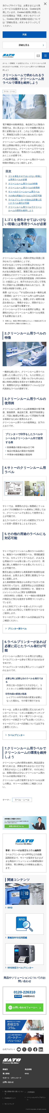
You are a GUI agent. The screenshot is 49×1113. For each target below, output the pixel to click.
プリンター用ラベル (17, 629)
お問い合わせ (8, 1082)
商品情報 (28, 1069)
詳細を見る (24, 45)
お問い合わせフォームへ (25, 1007)
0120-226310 (24, 992)
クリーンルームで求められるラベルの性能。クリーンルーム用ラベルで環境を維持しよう (24, 66)
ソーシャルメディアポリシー (36, 1099)
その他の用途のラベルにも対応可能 (25, 196)
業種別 (12, 63)
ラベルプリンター (16, 735)
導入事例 (6, 1074)
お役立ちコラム (23, 63)
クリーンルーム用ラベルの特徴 (23, 184)
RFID (27, 1074)
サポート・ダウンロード (12, 1078)
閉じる (45, 4)
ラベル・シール (9, 91)
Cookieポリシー (10, 1098)
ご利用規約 (31, 1092)
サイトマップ (9, 1104)
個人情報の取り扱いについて (14, 1093)
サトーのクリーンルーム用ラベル (24, 192)
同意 (24, 34)
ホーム (5, 63)
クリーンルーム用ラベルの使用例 (24, 188)
